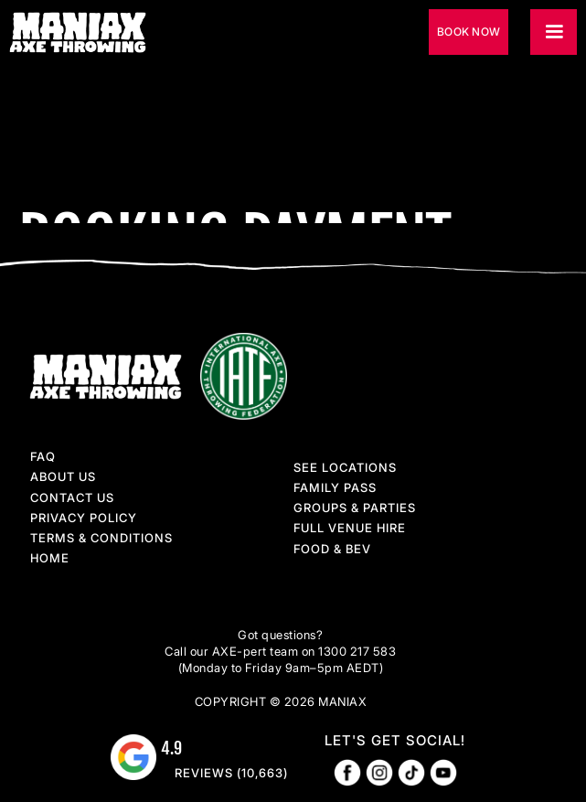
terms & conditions (101, 537)
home (49, 558)
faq (43, 456)
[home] (84, 32)
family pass (335, 487)
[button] (553, 32)
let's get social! (395, 740)
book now (468, 31)
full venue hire (349, 527)
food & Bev (332, 548)
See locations (345, 467)
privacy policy (83, 517)
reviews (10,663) (231, 772)
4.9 (171, 748)
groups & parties (354, 507)
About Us (63, 476)
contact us (72, 497)
